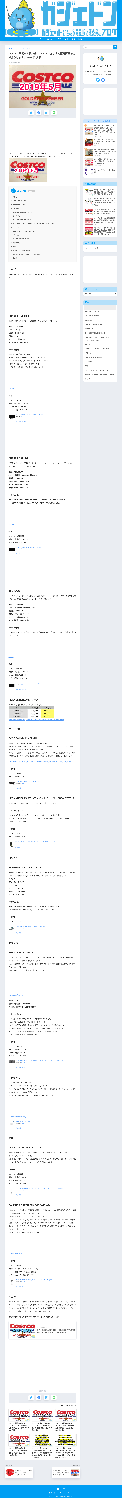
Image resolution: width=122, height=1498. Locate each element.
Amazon (24, 421)
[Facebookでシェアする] (38, 112)
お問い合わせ (53, 1492)
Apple (42, 39)
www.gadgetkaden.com (17, 995)
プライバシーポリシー (66, 1492)
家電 (14, 246)
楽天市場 (18, 421)
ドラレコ (16, 235)
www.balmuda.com (15, 1253)
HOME (61, 1488)
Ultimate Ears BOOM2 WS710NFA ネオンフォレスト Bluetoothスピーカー (35, 841)
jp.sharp (11, 388)
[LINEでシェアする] (54, 112)
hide (31, 191)
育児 (73, 39)
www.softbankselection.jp (18, 1116)
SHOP (59, 39)
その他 (80, 39)
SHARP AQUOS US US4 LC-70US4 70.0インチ (29, 547)
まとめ (15, 258)
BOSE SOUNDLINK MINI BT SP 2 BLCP (27, 781)
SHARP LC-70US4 (19, 204)
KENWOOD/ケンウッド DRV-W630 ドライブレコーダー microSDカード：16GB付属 (39, 1060)
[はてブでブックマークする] (46, 112)
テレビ (15, 197)
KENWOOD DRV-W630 (21, 239)
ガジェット (50, 39)
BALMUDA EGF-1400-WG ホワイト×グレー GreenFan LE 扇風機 (34, 1279)
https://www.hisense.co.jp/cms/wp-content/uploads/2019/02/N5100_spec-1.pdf (37, 719)
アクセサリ (16, 242)
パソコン (66, 39)
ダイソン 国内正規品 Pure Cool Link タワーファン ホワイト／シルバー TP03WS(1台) (39, 1188)
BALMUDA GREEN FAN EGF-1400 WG (27, 254)
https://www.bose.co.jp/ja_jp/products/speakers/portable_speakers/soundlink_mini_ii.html (41, 761)
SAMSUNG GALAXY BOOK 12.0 (24, 231)
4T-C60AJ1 (17, 208)
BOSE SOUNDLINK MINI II (22, 219)
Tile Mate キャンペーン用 (23, 1121)
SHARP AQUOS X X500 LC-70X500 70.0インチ (29, 414)
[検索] (115, 47)
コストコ (73, 1405)
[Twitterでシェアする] (31, 112)
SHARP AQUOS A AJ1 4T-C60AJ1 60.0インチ (29, 682)
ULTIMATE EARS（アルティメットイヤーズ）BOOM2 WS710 (34, 223)
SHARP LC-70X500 (19, 200)
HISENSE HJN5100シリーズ (23, 212)
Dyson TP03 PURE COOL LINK (24, 250)
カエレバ (23, 416)
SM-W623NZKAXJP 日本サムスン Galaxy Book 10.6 (30, 926)
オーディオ (16, 216)
